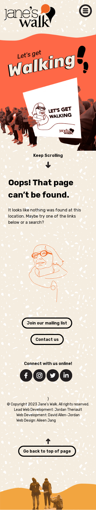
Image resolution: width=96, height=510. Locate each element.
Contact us (47, 339)
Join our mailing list (47, 323)
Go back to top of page (47, 451)
